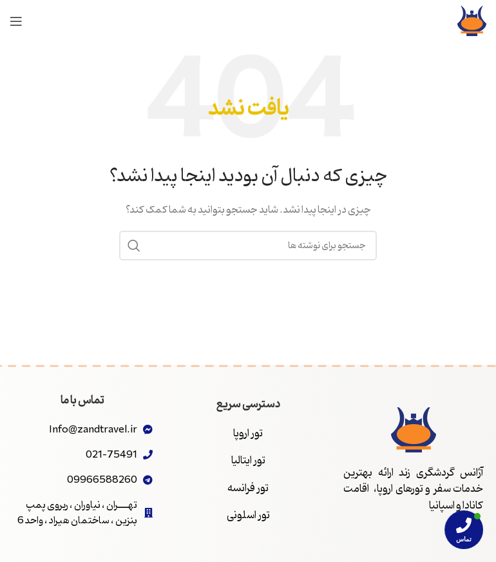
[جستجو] (248, 245)
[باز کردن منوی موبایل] (16, 21)
